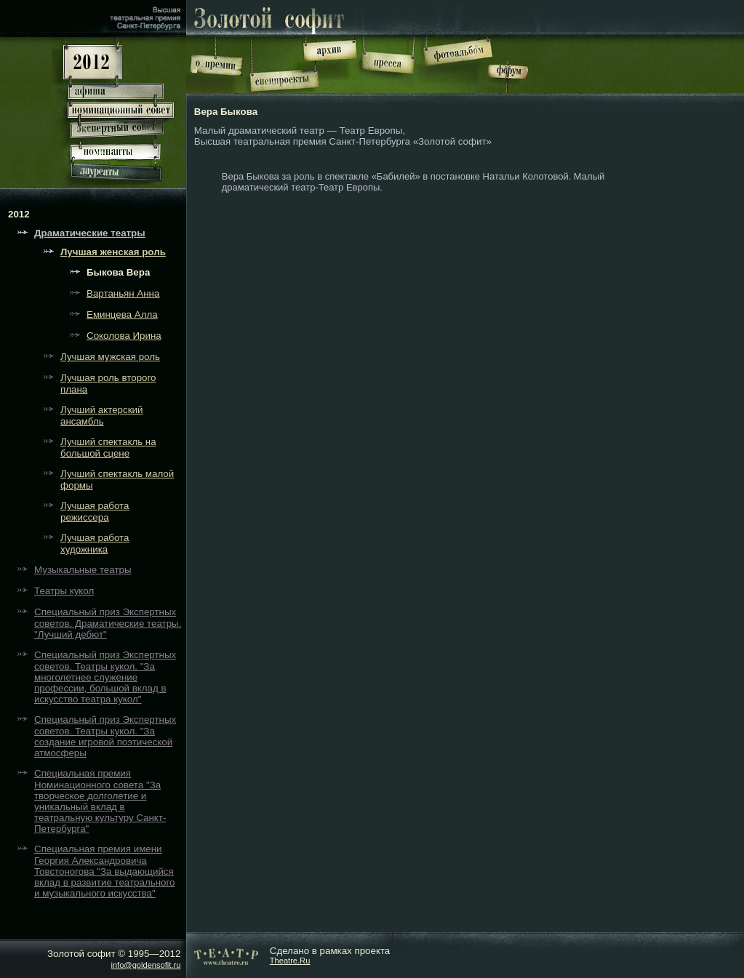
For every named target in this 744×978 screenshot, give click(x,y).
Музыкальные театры (83, 569)
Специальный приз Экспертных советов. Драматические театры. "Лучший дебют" (107, 623)
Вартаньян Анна (123, 293)
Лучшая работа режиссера (94, 511)
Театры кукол (64, 590)
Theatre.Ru (290, 960)
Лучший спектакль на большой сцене (108, 447)
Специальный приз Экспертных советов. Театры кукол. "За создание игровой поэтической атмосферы (105, 736)
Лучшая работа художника (94, 543)
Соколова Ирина (124, 335)
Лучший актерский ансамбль (101, 415)
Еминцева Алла (122, 314)
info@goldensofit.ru (145, 965)
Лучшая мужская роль (110, 356)
